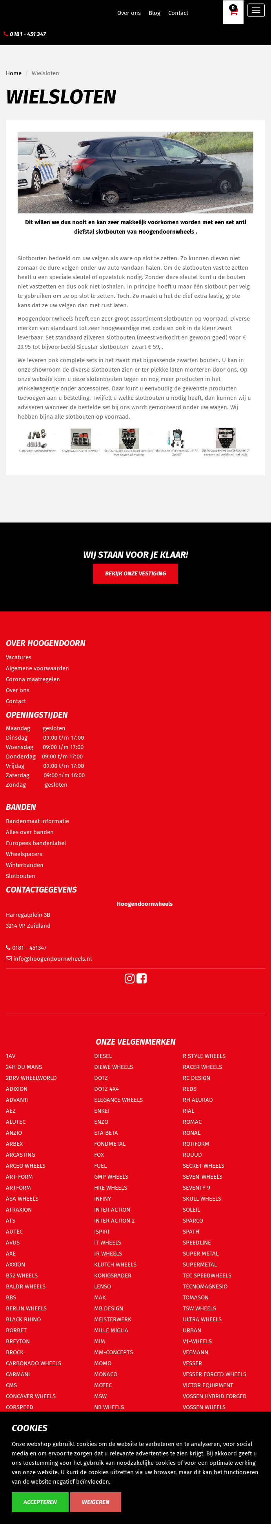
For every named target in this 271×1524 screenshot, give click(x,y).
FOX (99, 1154)
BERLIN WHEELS (26, 1308)
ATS (10, 1220)
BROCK (15, 1352)
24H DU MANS (24, 1066)
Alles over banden (30, 832)
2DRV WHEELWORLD (31, 1077)
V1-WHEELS (197, 1341)
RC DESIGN (196, 1077)
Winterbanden (25, 865)
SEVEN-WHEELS (202, 1176)
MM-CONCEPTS (113, 1352)
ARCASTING (20, 1154)
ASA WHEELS (22, 1198)
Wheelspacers (24, 854)
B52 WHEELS (22, 1275)
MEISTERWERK (112, 1319)
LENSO (102, 1286)
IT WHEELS (107, 1242)
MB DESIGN (108, 1308)
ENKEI (101, 1110)
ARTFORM (18, 1187)
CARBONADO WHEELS (33, 1363)
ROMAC (192, 1121)
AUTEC (14, 1231)
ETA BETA (106, 1132)
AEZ (11, 1110)
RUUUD (192, 1154)
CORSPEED (19, 1407)
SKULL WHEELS (202, 1198)
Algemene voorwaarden (37, 668)
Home (14, 73)
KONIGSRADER (112, 1275)
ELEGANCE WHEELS (118, 1099)
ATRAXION (19, 1209)
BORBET (16, 1330)
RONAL (191, 1132)
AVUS (13, 1242)
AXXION (15, 1264)
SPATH (191, 1231)
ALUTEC (15, 1121)
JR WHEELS (108, 1253)
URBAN (192, 1330)
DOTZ (101, 1077)
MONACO (105, 1374)
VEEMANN (195, 1352)
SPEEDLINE (197, 1242)
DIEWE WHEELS (113, 1066)
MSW (100, 1396)
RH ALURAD (198, 1099)
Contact (178, 12)
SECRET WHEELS (203, 1165)
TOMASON (196, 1297)
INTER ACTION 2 (114, 1220)
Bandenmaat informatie (37, 821)
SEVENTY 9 (196, 1187)
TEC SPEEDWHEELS (207, 1275)
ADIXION (16, 1088)
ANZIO (14, 1132)
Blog (154, 12)
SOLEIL (191, 1209)
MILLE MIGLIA (111, 1330)
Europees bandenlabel (36, 843)
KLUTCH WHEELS (115, 1264)
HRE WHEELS (110, 1187)
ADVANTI (17, 1099)
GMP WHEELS (111, 1176)
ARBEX (14, 1143)
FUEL (100, 1165)
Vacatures (18, 657)
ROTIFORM (196, 1143)
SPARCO (193, 1220)
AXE (11, 1253)
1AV (10, 1056)
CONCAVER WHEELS (31, 1396)
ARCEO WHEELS (25, 1165)
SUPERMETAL (200, 1264)
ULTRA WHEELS (202, 1319)
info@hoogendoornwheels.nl (49, 958)
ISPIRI (101, 1231)
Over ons (129, 12)
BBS (11, 1297)
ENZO (101, 1121)
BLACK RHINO (23, 1319)
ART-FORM (19, 1176)
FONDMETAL (109, 1143)
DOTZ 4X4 (106, 1088)
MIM (99, 1341)
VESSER (192, 1363)
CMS (11, 1385)
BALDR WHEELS (25, 1286)
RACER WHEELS (202, 1066)
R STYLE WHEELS (204, 1056)
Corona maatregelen (33, 679)
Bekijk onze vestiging (135, 573)
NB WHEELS (109, 1407)
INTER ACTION (112, 1209)
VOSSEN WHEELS (204, 1407)
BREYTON (18, 1341)
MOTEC (103, 1385)
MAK (100, 1297)
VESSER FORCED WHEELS (214, 1374)
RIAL (188, 1110)
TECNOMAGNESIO (205, 1286)
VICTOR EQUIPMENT (208, 1385)
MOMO (102, 1363)
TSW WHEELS (199, 1308)
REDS (189, 1088)
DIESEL (103, 1056)
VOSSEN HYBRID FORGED (215, 1396)
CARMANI (18, 1374)
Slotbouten (20, 876)
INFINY (102, 1198)
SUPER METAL (200, 1253)
